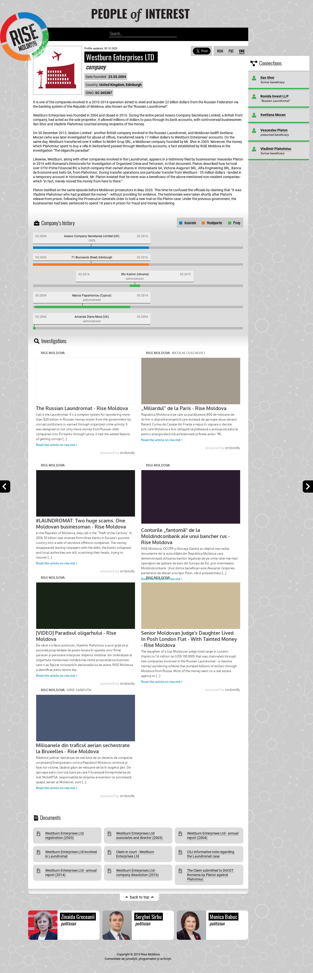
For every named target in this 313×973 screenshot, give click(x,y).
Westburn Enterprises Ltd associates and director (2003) (139, 835)
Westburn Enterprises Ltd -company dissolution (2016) (137, 872)
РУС (231, 50)
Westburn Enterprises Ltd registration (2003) (64, 835)
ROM (220, 50)
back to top (139, 897)
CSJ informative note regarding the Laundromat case (210, 854)
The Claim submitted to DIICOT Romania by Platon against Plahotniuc (210, 874)
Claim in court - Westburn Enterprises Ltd (135, 854)
